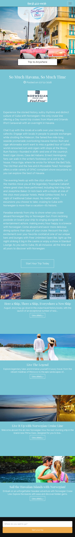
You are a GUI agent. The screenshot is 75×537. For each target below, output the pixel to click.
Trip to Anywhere (37, 62)
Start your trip (37, 530)
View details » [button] (37, 315)
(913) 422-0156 (37, 3)
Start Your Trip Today (37, 263)
